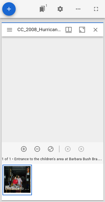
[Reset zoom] (50, 149)
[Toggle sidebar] (9, 29)
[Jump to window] (42, 9)
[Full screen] (96, 9)
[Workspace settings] (60, 9)
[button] (17, 180)
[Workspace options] (78, 9)
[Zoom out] (37, 149)
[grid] (52, 182)
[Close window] (95, 29)
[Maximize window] (82, 29)
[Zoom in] (24, 149)
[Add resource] (9, 9)
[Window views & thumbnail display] (68, 29)
